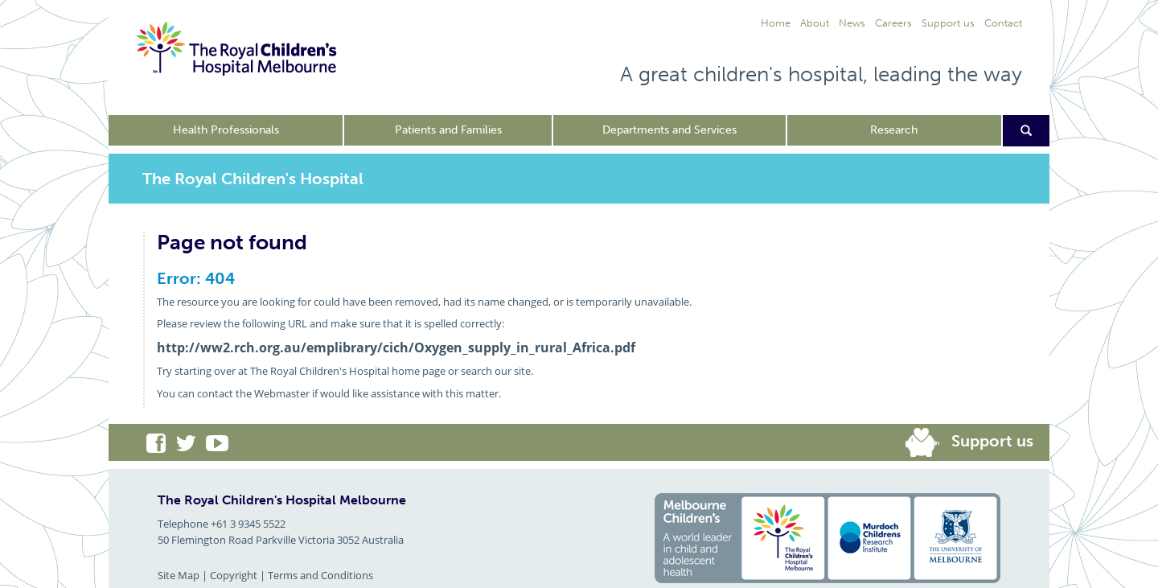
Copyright (233, 575)
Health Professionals (226, 130)
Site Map (178, 575)
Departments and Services (669, 130)
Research (894, 130)
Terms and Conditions (320, 575)
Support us (992, 440)
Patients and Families (448, 130)
